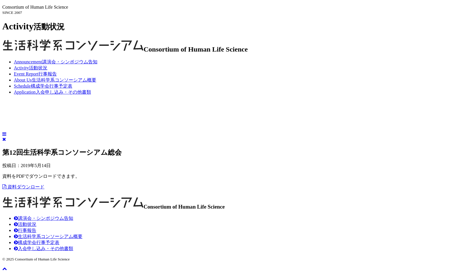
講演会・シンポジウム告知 (55, 61)
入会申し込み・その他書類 (52, 92)
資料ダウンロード (23, 186)
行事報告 (35, 73)
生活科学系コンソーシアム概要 (55, 79)
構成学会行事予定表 (43, 86)
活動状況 (30, 67)
